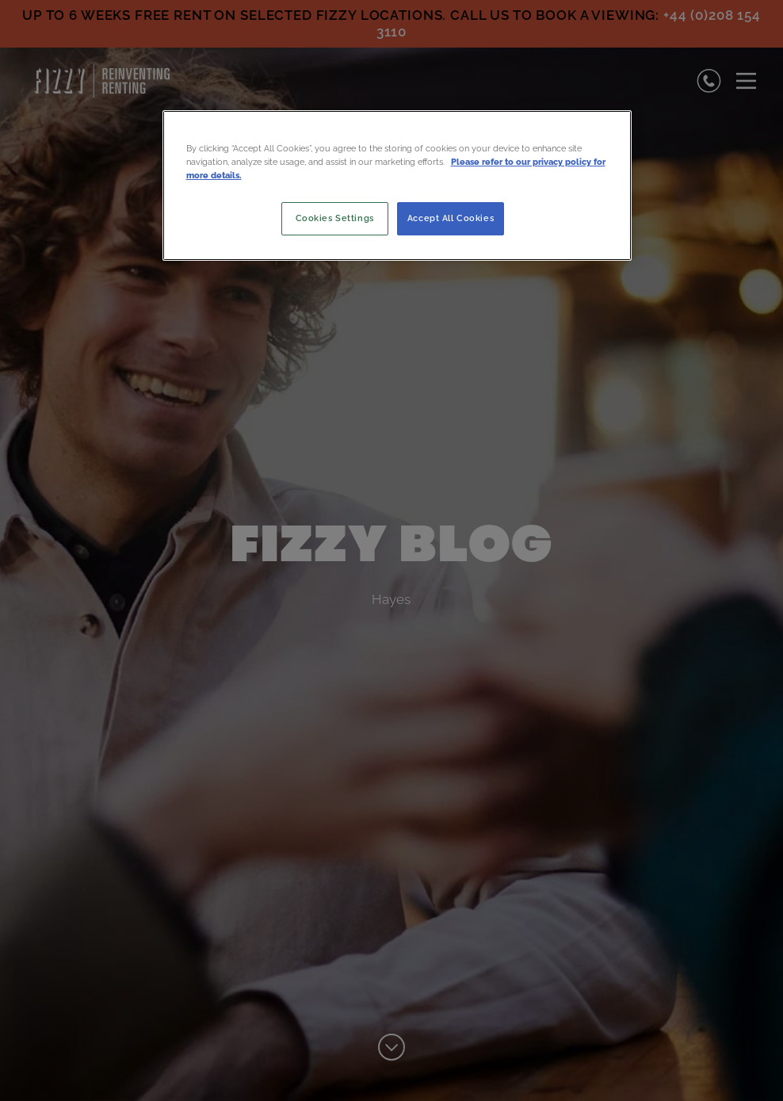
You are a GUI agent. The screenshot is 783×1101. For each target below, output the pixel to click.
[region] (397, 185)
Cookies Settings (335, 218)
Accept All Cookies (450, 218)
